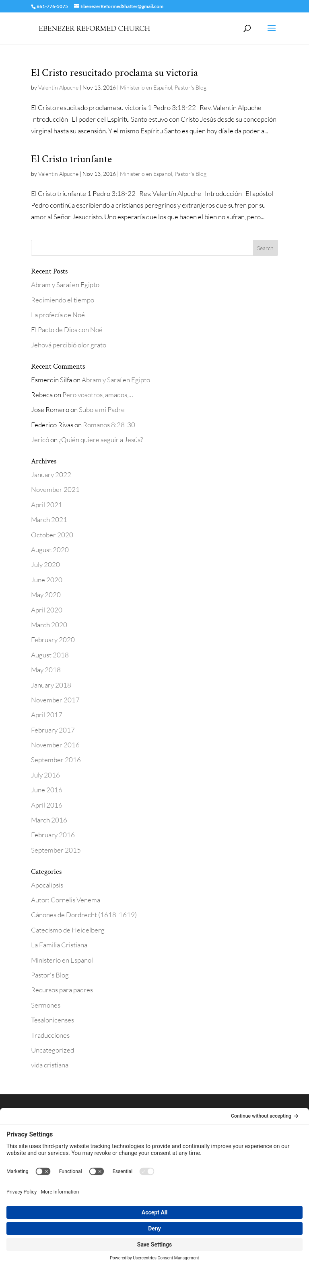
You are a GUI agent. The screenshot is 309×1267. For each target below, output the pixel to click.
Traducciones (50, 1035)
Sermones (45, 1005)
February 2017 (53, 730)
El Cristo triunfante (71, 159)
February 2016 (53, 834)
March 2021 (49, 519)
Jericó (40, 439)
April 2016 (46, 805)
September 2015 (56, 850)
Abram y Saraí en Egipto (65, 284)
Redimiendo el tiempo (62, 300)
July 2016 (45, 775)
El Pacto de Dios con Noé (67, 329)
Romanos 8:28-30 (109, 424)
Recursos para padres (62, 989)
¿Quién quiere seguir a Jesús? (101, 439)
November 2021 (55, 489)
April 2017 (46, 714)
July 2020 (45, 564)
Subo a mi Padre (102, 409)
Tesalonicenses (52, 1020)
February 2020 (53, 639)
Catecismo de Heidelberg (68, 930)
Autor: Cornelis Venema (65, 900)
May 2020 (46, 594)
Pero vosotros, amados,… (97, 394)
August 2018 (50, 655)
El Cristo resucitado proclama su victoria (114, 73)
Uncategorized (52, 1050)
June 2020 (46, 579)
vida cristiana (49, 1065)
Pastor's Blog (190, 87)
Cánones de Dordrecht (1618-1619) (84, 914)
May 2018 (46, 669)
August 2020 (50, 549)
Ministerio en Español (146, 87)
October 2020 (52, 534)
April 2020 (46, 610)
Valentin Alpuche (58, 87)
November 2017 (55, 700)
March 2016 (49, 820)
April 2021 (46, 504)
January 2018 (51, 685)
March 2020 (49, 624)
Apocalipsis (47, 885)
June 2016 (46, 789)
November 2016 (55, 745)
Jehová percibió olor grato (68, 345)
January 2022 (51, 474)
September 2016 (56, 759)
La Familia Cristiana (59, 945)
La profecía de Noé (58, 314)
